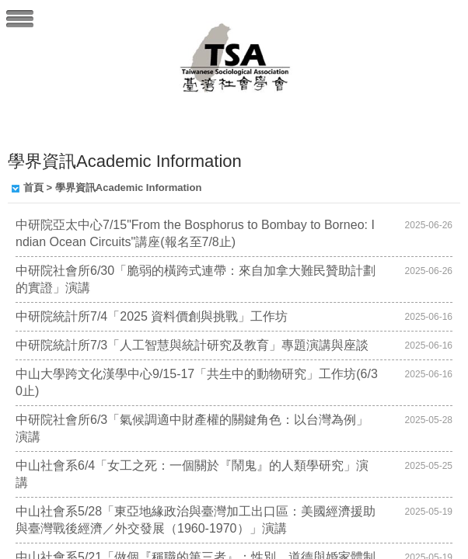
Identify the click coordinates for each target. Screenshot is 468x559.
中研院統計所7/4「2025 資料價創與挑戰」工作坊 (152, 316)
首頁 (33, 187)
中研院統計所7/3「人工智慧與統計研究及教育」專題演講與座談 (192, 345)
